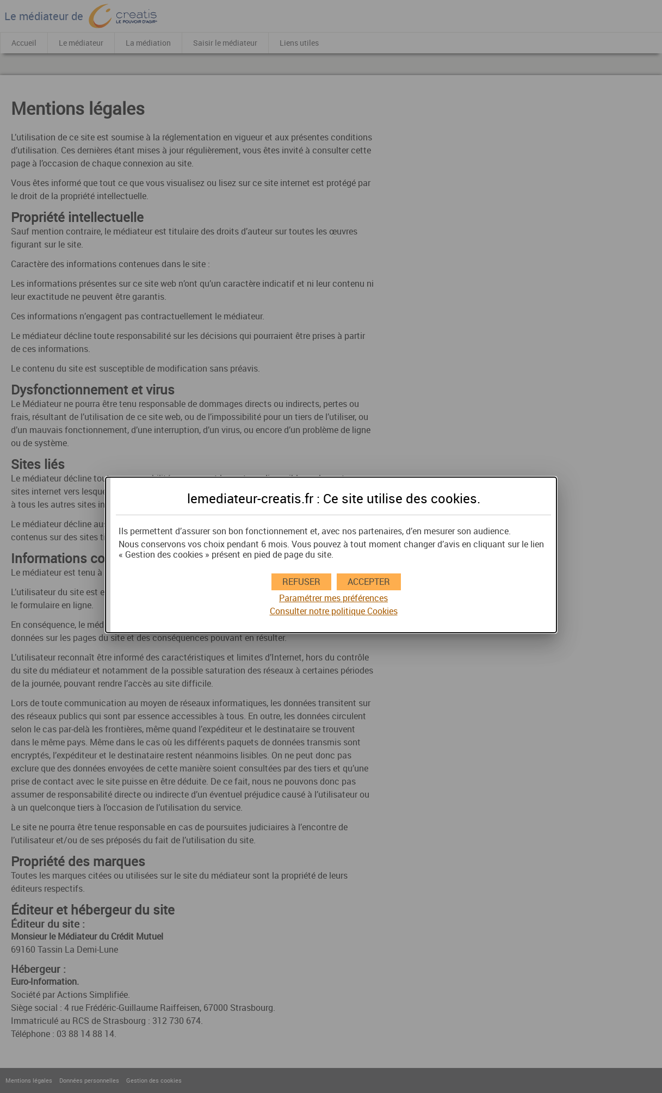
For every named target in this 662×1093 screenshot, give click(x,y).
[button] (369, 581)
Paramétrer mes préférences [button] (333, 598)
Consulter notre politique (334, 611)
